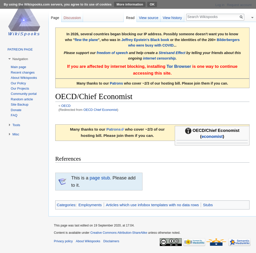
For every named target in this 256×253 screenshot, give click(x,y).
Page (55, 18)
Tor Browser (178, 66)
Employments (90, 205)
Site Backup (19, 104)
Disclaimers (111, 241)
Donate (16, 110)
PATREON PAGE (20, 49)
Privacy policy (63, 241)
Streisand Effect (171, 53)
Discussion (72, 18)
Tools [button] (16, 125)
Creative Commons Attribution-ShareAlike (118, 232)
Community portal (23, 94)
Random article (22, 99)
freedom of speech (112, 53)
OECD (65, 106)
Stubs (208, 205)
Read (130, 18)
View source (148, 18)
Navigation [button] (20, 59)
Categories (66, 205)
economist (212, 136)
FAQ (14, 115)
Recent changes (22, 72)
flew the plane (86, 40)
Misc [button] (15, 134)
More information (129, 4)
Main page (18, 67)
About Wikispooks (24, 78)
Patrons (116, 83)
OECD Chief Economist (100, 110)
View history (172, 18)
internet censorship (159, 58)
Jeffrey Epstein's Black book (145, 40)
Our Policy (18, 83)
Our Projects (20, 88)
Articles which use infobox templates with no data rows (152, 205)
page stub (100, 177)
